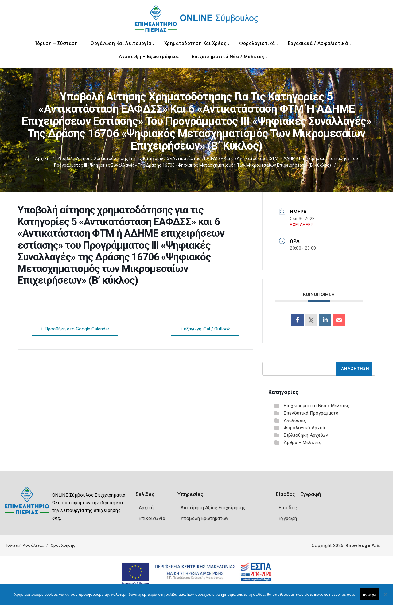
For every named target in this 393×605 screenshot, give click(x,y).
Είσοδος (288, 507)
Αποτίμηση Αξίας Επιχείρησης (213, 507)
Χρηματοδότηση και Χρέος (197, 43)
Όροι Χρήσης (63, 545)
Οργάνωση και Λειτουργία (122, 43)
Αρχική (42, 158)
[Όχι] (385, 597)
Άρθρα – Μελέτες (302, 442)
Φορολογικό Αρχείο (305, 428)
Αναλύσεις (295, 420)
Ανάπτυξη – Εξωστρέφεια (150, 56)
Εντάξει (369, 594)
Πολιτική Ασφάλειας (24, 545)
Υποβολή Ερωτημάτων (204, 518)
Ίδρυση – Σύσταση (58, 43)
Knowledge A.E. (362, 545)
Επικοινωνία (152, 518)
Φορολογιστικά (258, 43)
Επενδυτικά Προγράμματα (311, 413)
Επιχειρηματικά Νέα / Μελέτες (229, 56)
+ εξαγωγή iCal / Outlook (205, 329)
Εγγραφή (288, 518)
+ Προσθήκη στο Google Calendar (75, 329)
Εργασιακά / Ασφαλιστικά (319, 43)
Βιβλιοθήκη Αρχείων (306, 435)
